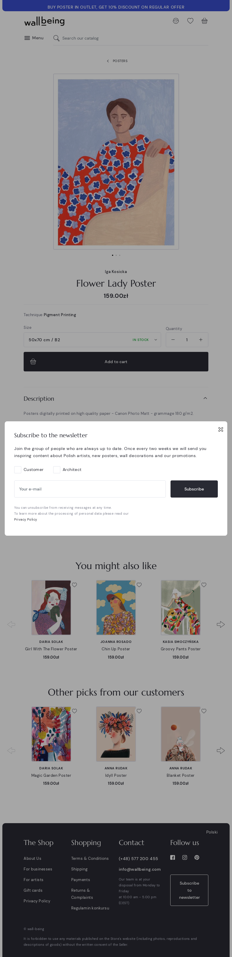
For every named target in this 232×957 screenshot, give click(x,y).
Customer (34, 469)
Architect (72, 469)
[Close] (220, 429)
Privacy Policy (25, 519)
